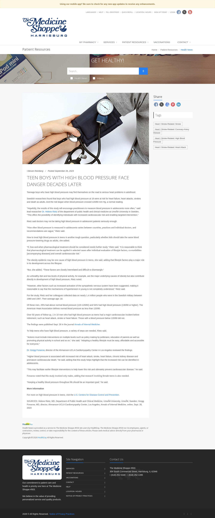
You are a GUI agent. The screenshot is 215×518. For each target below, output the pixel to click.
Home (154, 50)
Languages (91, 12)
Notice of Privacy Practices (79, 496)
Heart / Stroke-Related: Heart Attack (170, 147)
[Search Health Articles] (103, 71)
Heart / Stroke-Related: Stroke (168, 124)
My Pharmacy (87, 42)
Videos (98, 78)
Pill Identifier (112, 12)
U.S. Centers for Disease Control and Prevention (96, 395)
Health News (78, 78)
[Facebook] (184, 514)
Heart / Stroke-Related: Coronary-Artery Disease (171, 131)
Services (109, 42)
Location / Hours (143, 12)
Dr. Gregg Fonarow (35, 350)
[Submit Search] (143, 71)
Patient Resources (134, 42)
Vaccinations (161, 42)
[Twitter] (187, 514)
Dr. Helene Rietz (49, 211)
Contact (183, 42)
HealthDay (42, 437)
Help (101, 12)
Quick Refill (127, 12)
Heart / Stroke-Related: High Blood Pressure (169, 140)
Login (172, 12)
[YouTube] (191, 514)
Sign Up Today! (160, 12)
